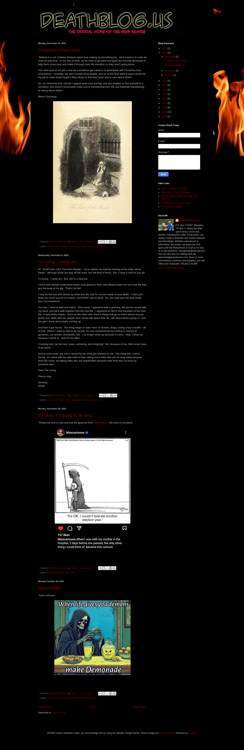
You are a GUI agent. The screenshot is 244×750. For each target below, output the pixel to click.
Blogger (192, 733)
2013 (165, 112)
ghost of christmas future (64, 246)
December (170, 56)
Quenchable (49, 588)
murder (99, 400)
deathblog (75, 400)
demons (93, 698)
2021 (165, 85)
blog (49, 400)
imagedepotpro (167, 733)
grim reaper (87, 246)
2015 (165, 103)
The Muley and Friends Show (176, 202)
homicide (85, 400)
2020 (165, 89)
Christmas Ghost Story (59, 50)
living (93, 400)
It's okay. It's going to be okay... (67, 415)
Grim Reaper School (171, 206)
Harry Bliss (100, 422)
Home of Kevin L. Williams (174, 188)
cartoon (50, 698)
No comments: (87, 242)
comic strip (66, 698)
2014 (165, 107)
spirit (102, 246)
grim (79, 246)
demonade (83, 698)
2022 (165, 80)
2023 (165, 52)
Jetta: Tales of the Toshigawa (175, 192)
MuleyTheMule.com (190, 220)
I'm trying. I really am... (59, 261)
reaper (97, 246)
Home (93, 707)
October (169, 75)
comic (57, 698)
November (170, 70)
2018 (165, 98)
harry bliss (70, 572)
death (49, 246)
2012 (165, 116)
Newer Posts (45, 707)
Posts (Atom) (58, 712)
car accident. (57, 400)
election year (59, 572)
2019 (165, 94)
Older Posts (140, 707)
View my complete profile (171, 268)
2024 (165, 48)
